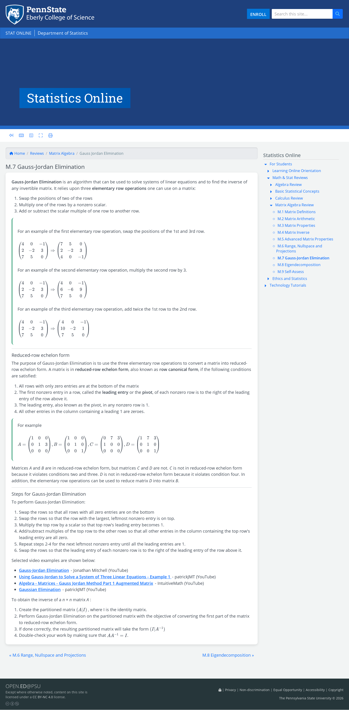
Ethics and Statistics (289, 278)
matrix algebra (61, 153)
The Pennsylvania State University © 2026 (311, 698)
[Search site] (302, 14)
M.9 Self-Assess (291, 271)
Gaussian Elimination (40, 589)
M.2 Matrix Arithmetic (296, 218)
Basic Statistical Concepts (297, 191)
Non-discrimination (255, 690)
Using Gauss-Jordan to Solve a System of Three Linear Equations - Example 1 (95, 577)
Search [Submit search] (339, 14)
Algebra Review (288, 184)
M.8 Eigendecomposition (299, 264)
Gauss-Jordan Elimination (44, 570)
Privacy (230, 690)
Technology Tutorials (288, 285)
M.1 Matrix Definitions (297, 211)
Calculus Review (289, 198)
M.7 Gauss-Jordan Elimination (303, 258)
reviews (37, 153)
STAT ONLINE (19, 33)
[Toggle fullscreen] (41, 135)
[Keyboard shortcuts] (21, 135)
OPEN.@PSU (24, 686)
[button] (48, 655)
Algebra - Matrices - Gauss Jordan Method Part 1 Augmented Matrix (86, 583)
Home (17, 153)
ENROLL (258, 14)
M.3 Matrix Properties (296, 225)
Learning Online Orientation (296, 170)
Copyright (335, 690)
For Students (281, 164)
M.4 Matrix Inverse (293, 232)
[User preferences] (31, 135)
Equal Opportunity (287, 690)
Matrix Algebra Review (294, 204)
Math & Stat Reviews (290, 177)
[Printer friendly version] (49, 135)
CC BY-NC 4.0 (43, 697)
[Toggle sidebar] (12, 135)
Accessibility (315, 690)
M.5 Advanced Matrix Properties (305, 239)
